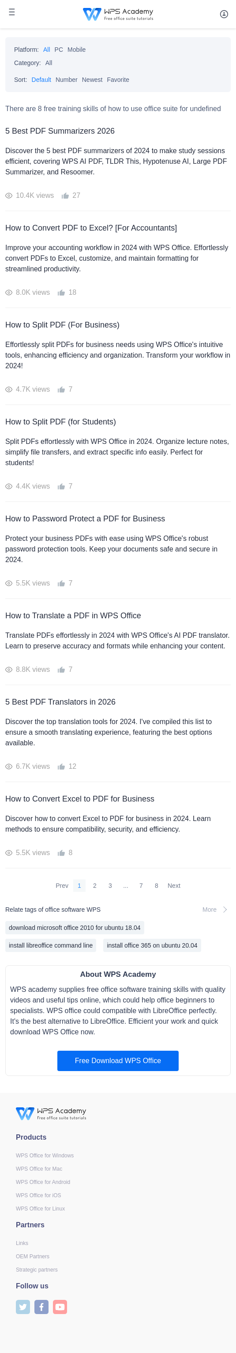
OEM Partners (32, 1256)
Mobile (76, 49)
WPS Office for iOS (38, 1195)
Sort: (20, 79)
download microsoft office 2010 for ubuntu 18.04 (75, 927)
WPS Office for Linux (40, 1209)
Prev (62, 885)
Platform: (26, 49)
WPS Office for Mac (39, 1169)
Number (67, 79)
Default (41, 79)
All (46, 49)
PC (59, 49)
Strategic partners (37, 1270)
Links (22, 1243)
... (125, 885)
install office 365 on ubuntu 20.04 (152, 945)
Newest (92, 79)
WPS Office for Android (43, 1182)
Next (174, 885)
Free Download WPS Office (118, 1060)
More (216, 909)
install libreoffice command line (51, 945)
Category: (27, 62)
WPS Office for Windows (45, 1156)
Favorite (118, 79)
